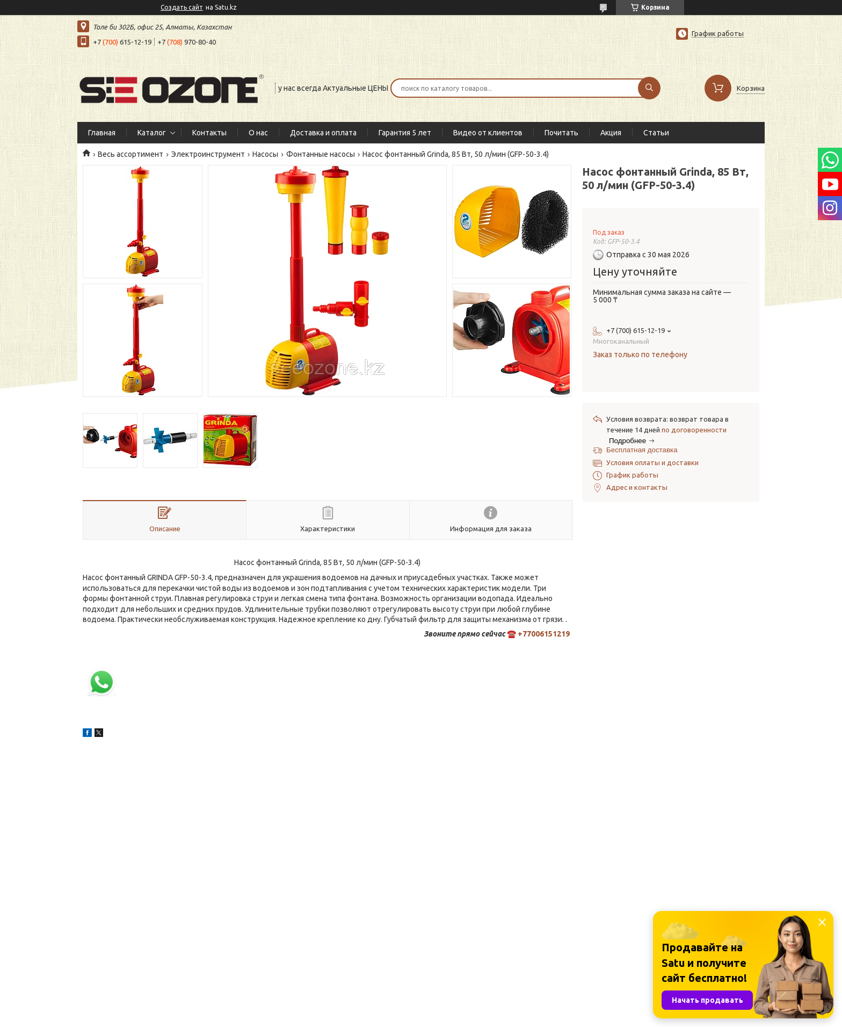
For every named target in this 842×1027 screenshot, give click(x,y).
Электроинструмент (208, 154)
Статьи (656, 132)
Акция (610, 132)
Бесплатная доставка (642, 450)
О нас (258, 132)
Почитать (561, 132)
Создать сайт (182, 7)
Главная (101, 132)
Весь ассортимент (130, 154)
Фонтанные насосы (320, 154)
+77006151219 (544, 634)
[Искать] (649, 88)
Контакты (209, 132)
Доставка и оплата (323, 132)
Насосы (265, 154)
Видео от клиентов (487, 132)
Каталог (151, 132)
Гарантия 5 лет (405, 132)
